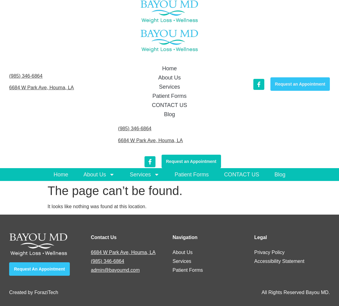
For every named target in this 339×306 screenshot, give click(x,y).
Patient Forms (192, 174)
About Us (99, 174)
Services (144, 174)
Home (61, 174)
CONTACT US (241, 174)
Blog (279, 174)
